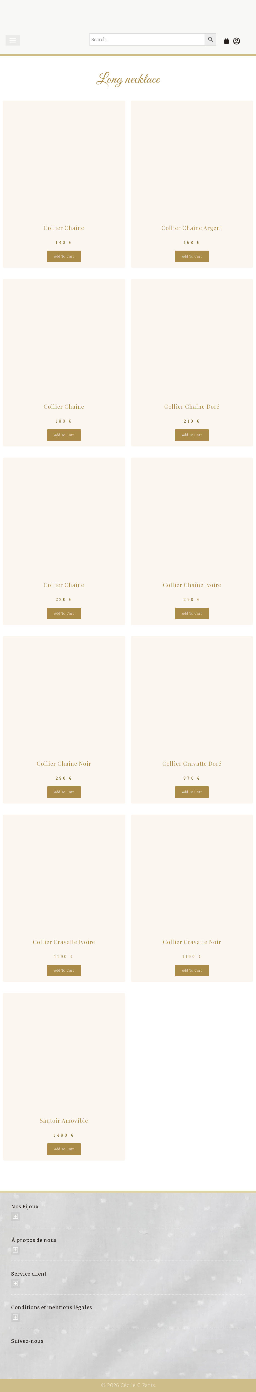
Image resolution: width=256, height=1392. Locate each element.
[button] (13, 40)
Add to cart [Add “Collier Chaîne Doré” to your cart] (192, 435)
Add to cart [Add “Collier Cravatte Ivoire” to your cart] (64, 970)
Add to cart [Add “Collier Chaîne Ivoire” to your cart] (192, 613)
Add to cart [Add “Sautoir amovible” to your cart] (64, 1149)
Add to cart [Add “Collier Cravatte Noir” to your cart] (192, 970)
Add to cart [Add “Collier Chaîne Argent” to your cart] (192, 256)
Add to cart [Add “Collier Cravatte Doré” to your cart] (192, 792)
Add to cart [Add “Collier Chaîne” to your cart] (64, 256)
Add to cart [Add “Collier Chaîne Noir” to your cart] (64, 792)
